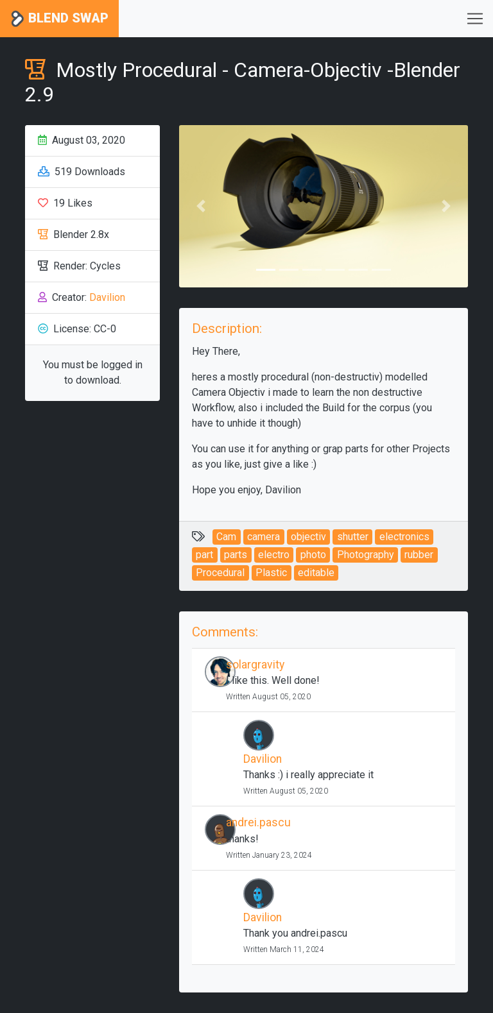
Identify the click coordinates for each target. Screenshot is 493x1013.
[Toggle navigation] (475, 18)
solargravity (255, 664)
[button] (201, 206)
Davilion (107, 297)
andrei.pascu (258, 822)
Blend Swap (59, 19)
